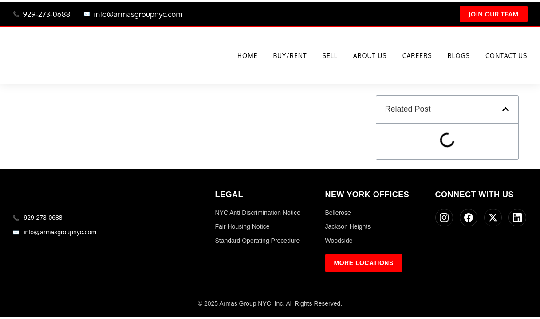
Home (247, 55)
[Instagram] (444, 217)
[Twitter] (493, 217)
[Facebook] (468, 217)
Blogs (459, 55)
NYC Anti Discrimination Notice (257, 212)
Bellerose (338, 212)
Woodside (339, 240)
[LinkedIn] (517, 217)
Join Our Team (493, 14)
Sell (330, 55)
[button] (505, 109)
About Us (370, 55)
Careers (417, 55)
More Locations (364, 262)
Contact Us (506, 55)
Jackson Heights (348, 226)
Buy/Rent (290, 55)
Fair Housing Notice (242, 226)
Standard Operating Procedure (257, 240)
